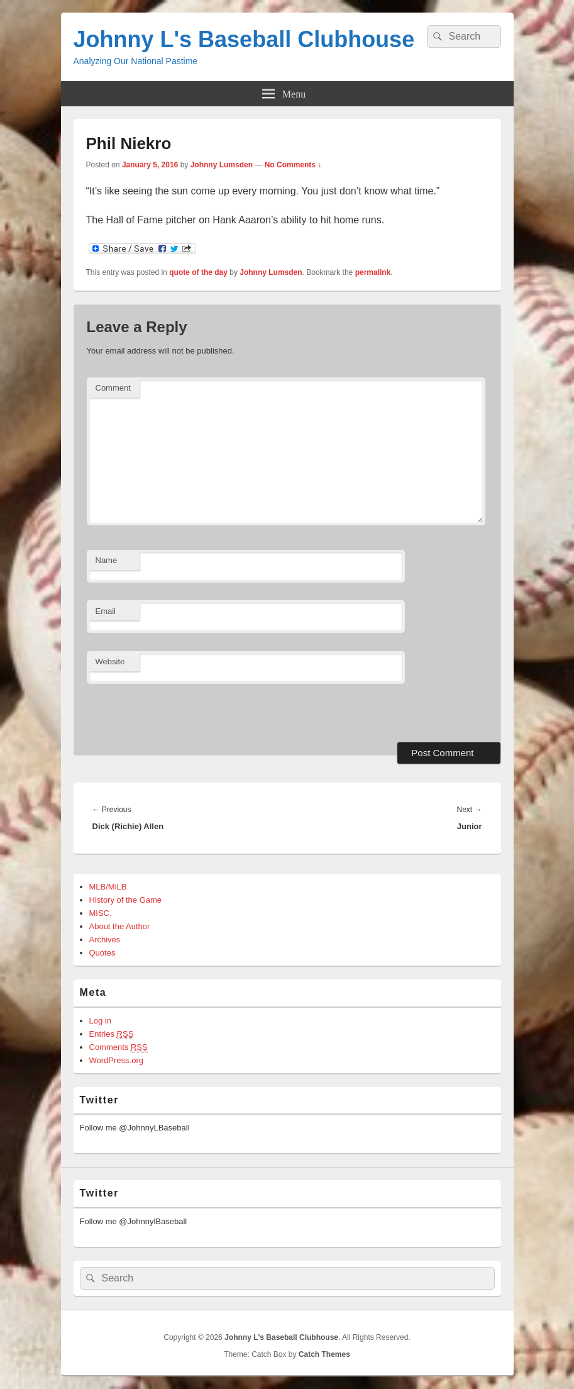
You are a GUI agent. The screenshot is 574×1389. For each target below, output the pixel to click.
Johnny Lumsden (221, 164)
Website (110, 661)
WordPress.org (116, 1060)
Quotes (102, 952)
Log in (100, 1020)
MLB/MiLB (108, 886)
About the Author (119, 926)
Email (106, 611)
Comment (113, 388)
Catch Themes (324, 1354)
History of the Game (125, 900)
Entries (111, 1034)
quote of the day (198, 272)
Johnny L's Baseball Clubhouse (244, 39)
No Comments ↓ (293, 164)
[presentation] (173, 711)
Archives (105, 939)
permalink (373, 272)
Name (107, 560)
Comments (118, 1047)
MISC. (100, 913)
